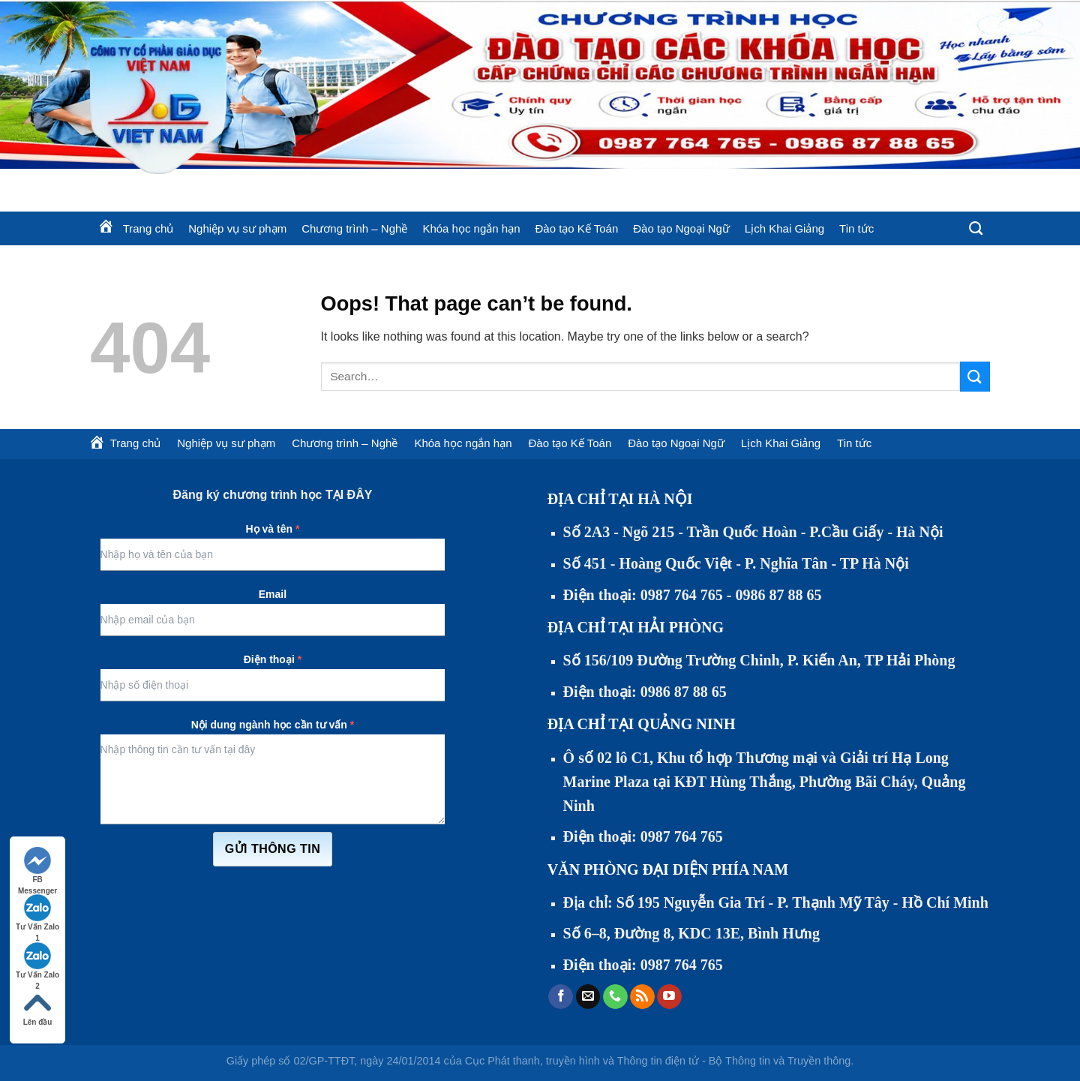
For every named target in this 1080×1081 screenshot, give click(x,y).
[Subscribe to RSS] (642, 997)
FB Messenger (37, 866)
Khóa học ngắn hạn (471, 228)
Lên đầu (37, 1007)
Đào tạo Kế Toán (576, 228)
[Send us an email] (588, 997)
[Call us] (615, 997)
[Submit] (975, 376)
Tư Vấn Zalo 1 (37, 913)
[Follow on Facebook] (560, 997)
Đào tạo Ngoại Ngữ (681, 228)
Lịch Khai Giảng (784, 228)
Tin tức (856, 228)
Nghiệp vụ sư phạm (237, 228)
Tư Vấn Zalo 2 (37, 961)
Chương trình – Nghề (354, 228)
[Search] (976, 229)
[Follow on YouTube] (669, 997)
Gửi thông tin (273, 848)
